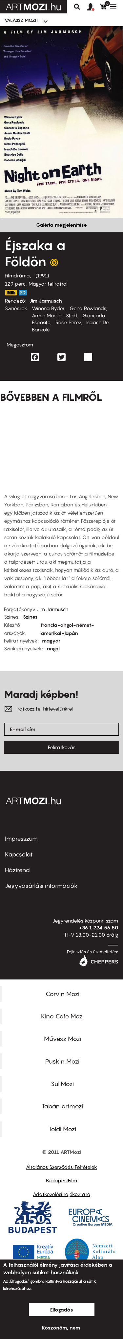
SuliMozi (62, 1083)
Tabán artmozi (62, 1106)
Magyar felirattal (48, 284)
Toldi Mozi (62, 1129)
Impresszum (21, 838)
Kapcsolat (19, 854)
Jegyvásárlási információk (41, 885)
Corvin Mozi (62, 993)
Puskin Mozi (62, 1061)
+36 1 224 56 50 (98, 927)
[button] (93, 7)
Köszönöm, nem (61, 1327)
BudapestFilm (61, 1180)
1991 (42, 275)
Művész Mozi (62, 1038)
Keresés (77, 7)
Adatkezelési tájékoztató (61, 1194)
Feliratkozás (61, 747)
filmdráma (17, 275)
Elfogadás (61, 1310)
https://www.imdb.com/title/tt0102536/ (11, 292)
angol (53, 648)
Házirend (17, 870)
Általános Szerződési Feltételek (61, 1167)
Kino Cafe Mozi (62, 1016)
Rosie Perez (68, 322)
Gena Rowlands (88, 308)
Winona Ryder (48, 308)
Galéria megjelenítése (61, 225)
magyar (51, 640)
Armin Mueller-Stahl (54, 315)
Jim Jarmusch (45, 301)
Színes (30, 617)
